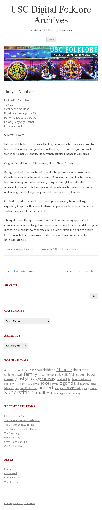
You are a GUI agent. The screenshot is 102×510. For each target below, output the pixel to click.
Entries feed (10, 473)
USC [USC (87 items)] (69, 393)
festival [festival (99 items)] (41, 374)
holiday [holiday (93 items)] (87, 379)
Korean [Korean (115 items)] (54, 383)
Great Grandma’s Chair (16, 441)
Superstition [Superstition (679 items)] (19, 392)
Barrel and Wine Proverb (20, 271)
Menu (51, 39)
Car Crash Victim (13, 446)
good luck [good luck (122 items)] (61, 379)
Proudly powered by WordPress (19, 503)
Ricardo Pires (69, 249)
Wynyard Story (12, 437)
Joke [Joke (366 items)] (45, 383)
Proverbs (35, 249)
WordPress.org (12, 482)
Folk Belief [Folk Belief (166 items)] (62, 375)
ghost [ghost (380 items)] (19, 378)
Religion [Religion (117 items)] (59, 388)
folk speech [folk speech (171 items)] (78, 375)
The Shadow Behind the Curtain (21, 429)
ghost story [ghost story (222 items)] (46, 378)
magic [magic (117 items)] (83, 383)
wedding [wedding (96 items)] (76, 393)
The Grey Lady (12, 433)
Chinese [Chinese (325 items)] (64, 369)
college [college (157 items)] (9, 375)
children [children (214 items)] (49, 370)
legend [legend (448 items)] (65, 383)
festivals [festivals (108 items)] (50, 374)
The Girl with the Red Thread (19, 424)
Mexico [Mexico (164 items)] (9, 388)
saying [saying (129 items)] (79, 388)
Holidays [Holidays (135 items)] (9, 383)
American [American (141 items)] (10, 370)
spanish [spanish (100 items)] (93, 388)
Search (10, 285)
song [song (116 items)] (86, 388)
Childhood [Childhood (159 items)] (35, 370)
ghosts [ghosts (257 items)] (31, 378)
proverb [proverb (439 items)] (46, 387)
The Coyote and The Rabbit (80, 271)
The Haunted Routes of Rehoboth (22, 420)
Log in (7, 469)
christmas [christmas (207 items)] (80, 370)
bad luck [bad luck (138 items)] (22, 370)
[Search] (94, 296)
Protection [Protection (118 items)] (31, 388)
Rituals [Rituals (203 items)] (69, 388)
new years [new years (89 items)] (20, 388)
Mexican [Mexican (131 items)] (92, 383)
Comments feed (12, 477)
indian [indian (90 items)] (29, 384)
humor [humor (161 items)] (20, 384)
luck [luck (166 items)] (77, 383)
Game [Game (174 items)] (8, 379)
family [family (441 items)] (30, 374)
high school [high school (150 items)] (76, 379)
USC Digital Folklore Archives (51, 14)
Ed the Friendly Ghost (15, 416)
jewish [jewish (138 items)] (36, 383)
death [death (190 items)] (19, 374)
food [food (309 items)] (91, 374)
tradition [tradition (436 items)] (43, 393)
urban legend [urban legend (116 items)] (60, 393)
